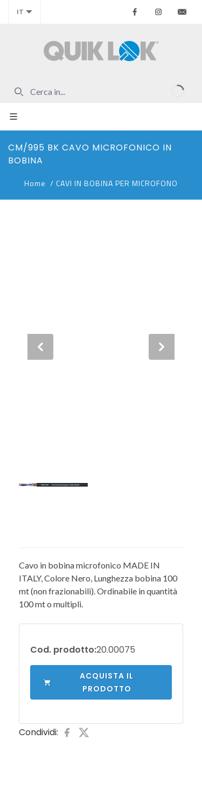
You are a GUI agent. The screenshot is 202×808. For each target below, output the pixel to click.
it (24, 12)
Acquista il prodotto (88, 682)
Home (35, 183)
